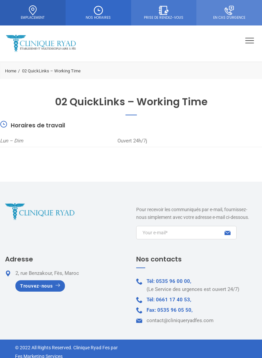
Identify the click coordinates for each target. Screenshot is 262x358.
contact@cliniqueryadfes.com (180, 320)
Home (10, 70)
